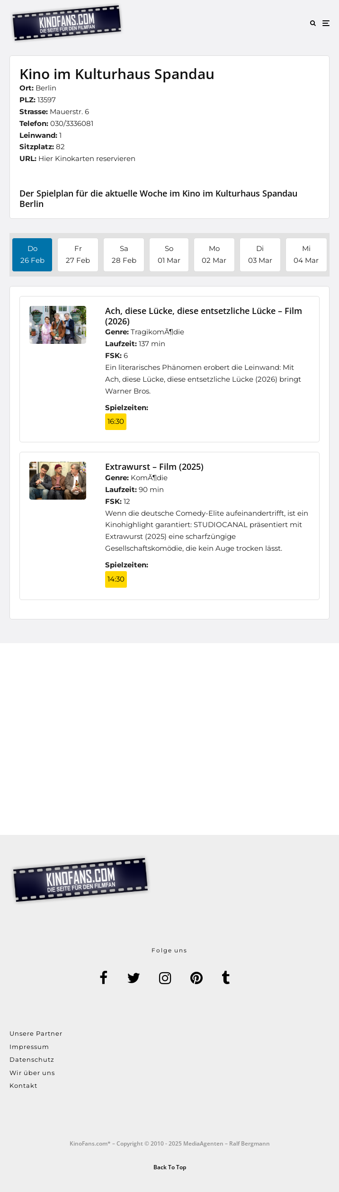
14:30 (116, 578)
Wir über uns (32, 1072)
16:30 (115, 421)
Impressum (29, 1046)
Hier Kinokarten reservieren (86, 158)
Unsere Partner (35, 1033)
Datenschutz (31, 1059)
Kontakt (23, 1085)
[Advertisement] (169, 739)
